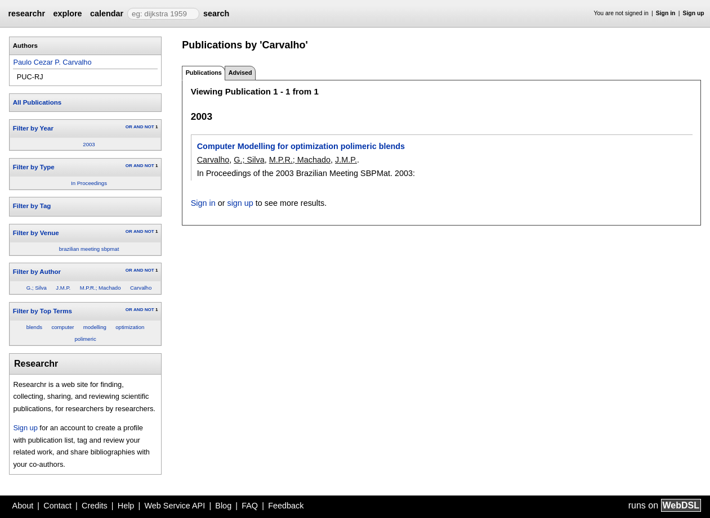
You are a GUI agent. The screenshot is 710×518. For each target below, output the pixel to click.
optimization (129, 327)
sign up (240, 203)
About (23, 505)
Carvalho (140, 288)
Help (126, 505)
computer (62, 327)
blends (34, 327)
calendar (106, 13)
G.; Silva (36, 288)
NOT (149, 126)
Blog (223, 505)
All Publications (37, 102)
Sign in (666, 13)
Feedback (285, 505)
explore (67, 13)
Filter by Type (34, 167)
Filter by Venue (36, 232)
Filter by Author (37, 271)
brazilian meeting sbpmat (89, 249)
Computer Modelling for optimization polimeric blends (301, 146)
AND (138, 126)
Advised (240, 72)
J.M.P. (63, 288)
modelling (94, 327)
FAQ (250, 505)
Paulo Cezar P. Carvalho (52, 62)
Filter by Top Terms (42, 311)
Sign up (693, 13)
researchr (26, 13)
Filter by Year (33, 128)
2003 (89, 144)
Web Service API (174, 505)
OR (129, 126)
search (216, 13)
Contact (57, 505)
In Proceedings (89, 183)
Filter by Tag (32, 205)
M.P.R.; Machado (100, 288)
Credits (95, 505)
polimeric (85, 339)
